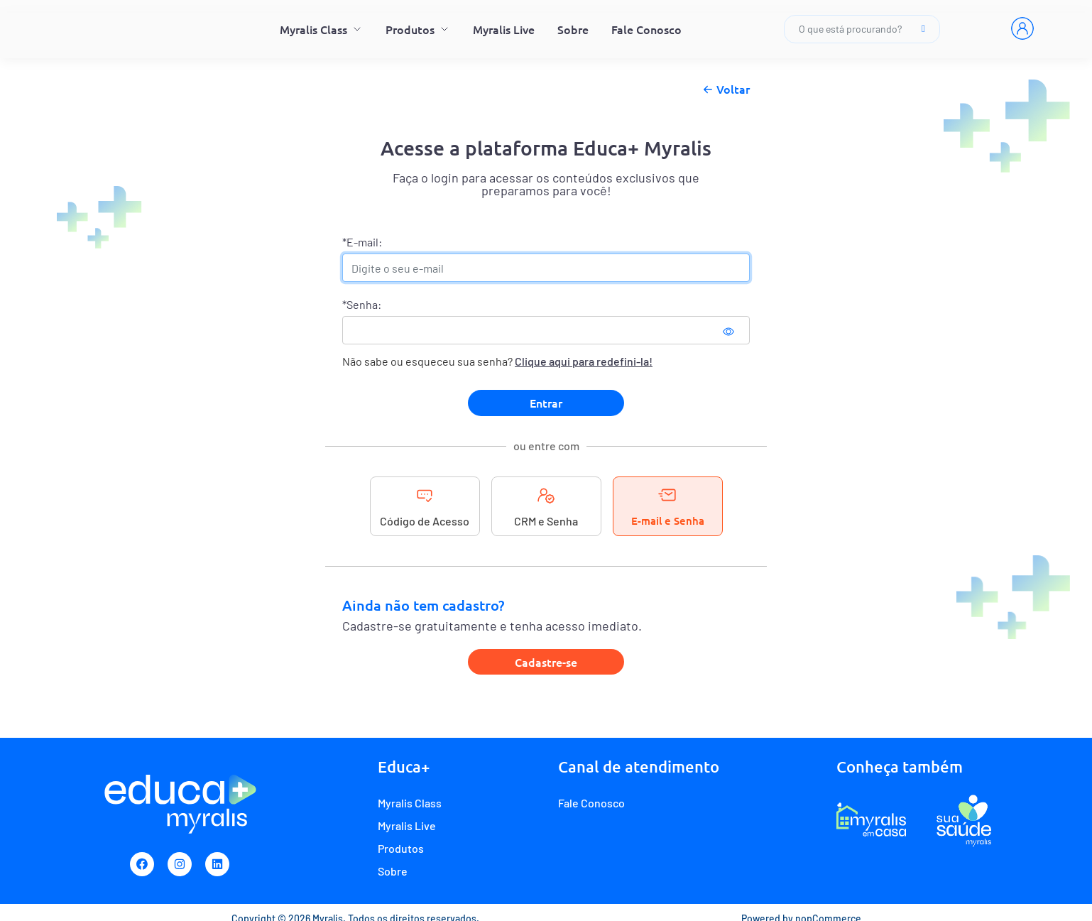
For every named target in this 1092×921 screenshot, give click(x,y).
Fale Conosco (646, 29)
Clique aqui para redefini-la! (584, 361)
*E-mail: (362, 242)
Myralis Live (504, 29)
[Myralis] (133, 29)
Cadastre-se (546, 662)
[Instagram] (180, 864)
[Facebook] (142, 864)
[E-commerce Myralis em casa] (871, 820)
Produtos (418, 29)
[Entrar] (1022, 28)
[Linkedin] (217, 864)
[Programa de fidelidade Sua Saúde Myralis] (964, 820)
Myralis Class (321, 29)
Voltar (724, 89)
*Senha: (361, 304)
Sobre (573, 29)
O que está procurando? (862, 29)
